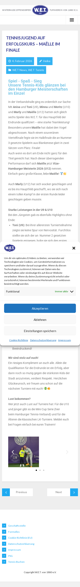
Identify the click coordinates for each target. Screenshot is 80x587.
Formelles (14, 531)
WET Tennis (36, 70)
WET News (19, 70)
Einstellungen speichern (40, 331)
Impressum (64, 340)
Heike (46, 61)
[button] (74, 248)
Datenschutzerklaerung (43, 340)
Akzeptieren (40, 308)
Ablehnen (40, 319)
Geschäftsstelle (17, 525)
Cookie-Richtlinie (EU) (20, 537)
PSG (10, 555)
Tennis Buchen (16, 561)
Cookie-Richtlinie (18, 340)
